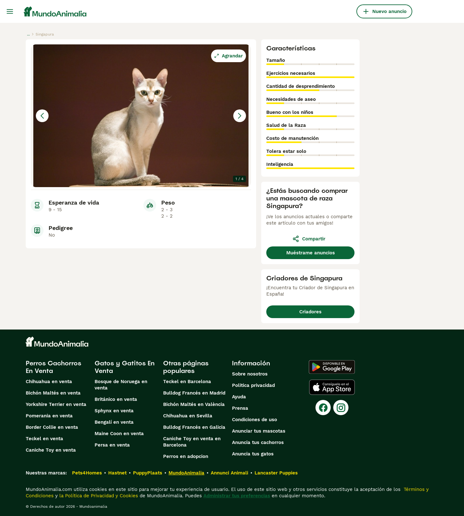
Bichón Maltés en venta (53, 393)
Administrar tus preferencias (236, 496)
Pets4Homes (87, 473)
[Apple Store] (332, 387)
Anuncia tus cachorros (258, 442)
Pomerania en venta (49, 416)
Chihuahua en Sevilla (187, 416)
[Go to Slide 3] (109, 203)
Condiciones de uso (254, 419)
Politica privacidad (253, 385)
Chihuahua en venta (49, 381)
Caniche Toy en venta (51, 450)
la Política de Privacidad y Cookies (98, 496)
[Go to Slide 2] (77, 203)
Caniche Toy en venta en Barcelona (192, 442)
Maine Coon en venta (119, 433)
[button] (141, 115)
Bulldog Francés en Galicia (194, 427)
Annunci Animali (229, 473)
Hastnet (117, 473)
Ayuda (239, 397)
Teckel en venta (44, 438)
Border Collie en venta (52, 427)
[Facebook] (323, 407)
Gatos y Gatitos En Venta (125, 367)
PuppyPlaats (147, 473)
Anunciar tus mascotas (258, 431)
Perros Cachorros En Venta (53, 367)
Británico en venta (116, 399)
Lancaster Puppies (276, 473)
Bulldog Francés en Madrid (194, 393)
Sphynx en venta (114, 411)
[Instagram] (340, 407)
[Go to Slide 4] (142, 203)
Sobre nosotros (250, 374)
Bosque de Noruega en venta (121, 385)
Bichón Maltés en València (194, 404)
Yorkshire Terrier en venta (56, 404)
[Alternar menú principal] (9, 11)
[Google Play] (332, 367)
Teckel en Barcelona (187, 381)
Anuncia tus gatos (253, 454)
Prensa (240, 408)
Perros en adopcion (185, 456)
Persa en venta (112, 445)
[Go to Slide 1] (45, 203)
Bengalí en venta (114, 422)
